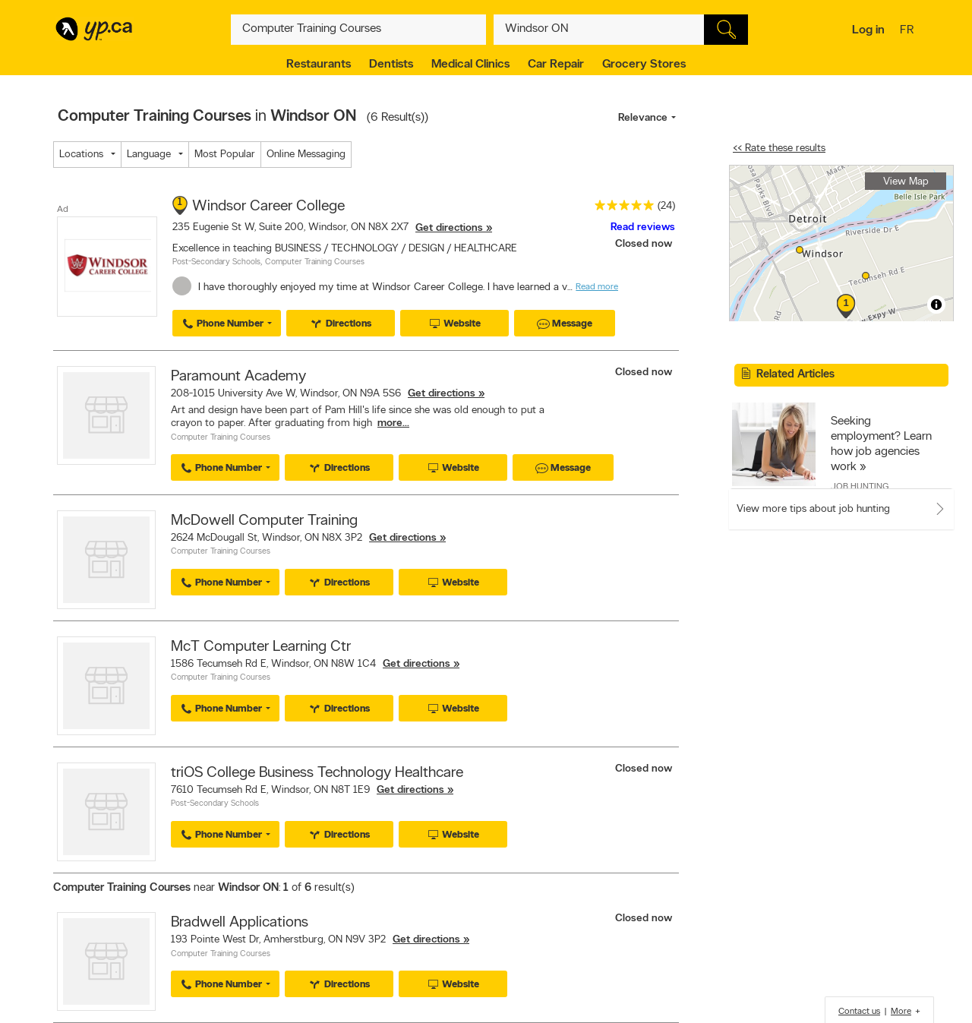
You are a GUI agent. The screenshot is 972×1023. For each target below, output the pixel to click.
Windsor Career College (268, 206)
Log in (868, 30)
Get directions (449, 228)
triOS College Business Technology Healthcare (317, 773)
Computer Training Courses (314, 262)
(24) (666, 206)
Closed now (645, 244)
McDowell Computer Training (264, 521)
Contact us (859, 1011)
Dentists (391, 64)
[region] (841, 243)
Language (149, 154)
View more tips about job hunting (813, 509)
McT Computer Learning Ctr (261, 647)
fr (908, 31)
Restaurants (318, 64)
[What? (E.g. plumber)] (358, 29)
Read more (597, 287)
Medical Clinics (470, 64)
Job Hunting (859, 486)
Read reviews (643, 227)
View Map (906, 182)
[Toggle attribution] (936, 304)
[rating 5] (620, 208)
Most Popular (224, 154)
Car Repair (556, 64)
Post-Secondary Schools (216, 262)
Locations (81, 154)
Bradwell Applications (239, 922)
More (901, 1011)
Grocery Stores (644, 64)
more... (393, 423)
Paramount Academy (238, 376)
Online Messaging (306, 154)
